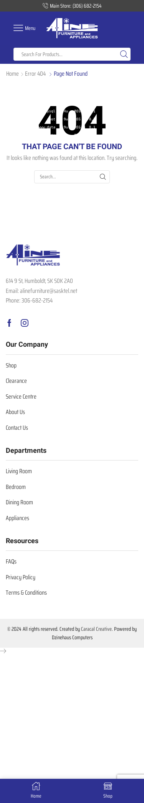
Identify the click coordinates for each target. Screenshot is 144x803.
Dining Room (19, 502)
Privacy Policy (20, 577)
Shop (11, 365)
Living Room (19, 471)
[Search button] (124, 54)
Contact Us (17, 427)
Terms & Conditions (26, 592)
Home (12, 74)
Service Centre (21, 396)
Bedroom (16, 487)
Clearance (16, 381)
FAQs (11, 561)
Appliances (17, 518)
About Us (15, 412)
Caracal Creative (96, 629)
